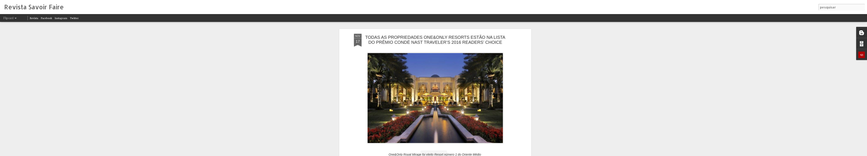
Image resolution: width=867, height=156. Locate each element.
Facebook (46, 18)
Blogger (473, 153)
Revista (34, 18)
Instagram (61, 18)
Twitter (74, 18)
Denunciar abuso (487, 153)
